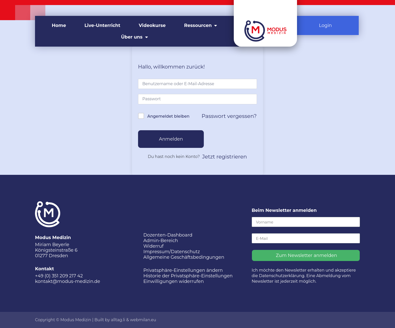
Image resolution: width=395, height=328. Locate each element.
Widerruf (153, 246)
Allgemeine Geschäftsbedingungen (183, 257)
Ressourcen (200, 25)
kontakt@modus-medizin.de (67, 281)
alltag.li (118, 319)
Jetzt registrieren (224, 156)
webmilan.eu (143, 319)
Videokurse (152, 25)
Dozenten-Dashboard (167, 235)
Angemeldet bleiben (168, 116)
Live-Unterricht (102, 25)
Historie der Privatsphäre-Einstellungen (188, 276)
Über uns (134, 37)
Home (59, 25)
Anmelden (171, 139)
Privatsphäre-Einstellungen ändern (183, 270)
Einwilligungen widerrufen (173, 281)
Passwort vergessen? (229, 116)
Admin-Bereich (160, 240)
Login (325, 25)
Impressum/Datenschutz (171, 251)
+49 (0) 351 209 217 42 (59, 276)
